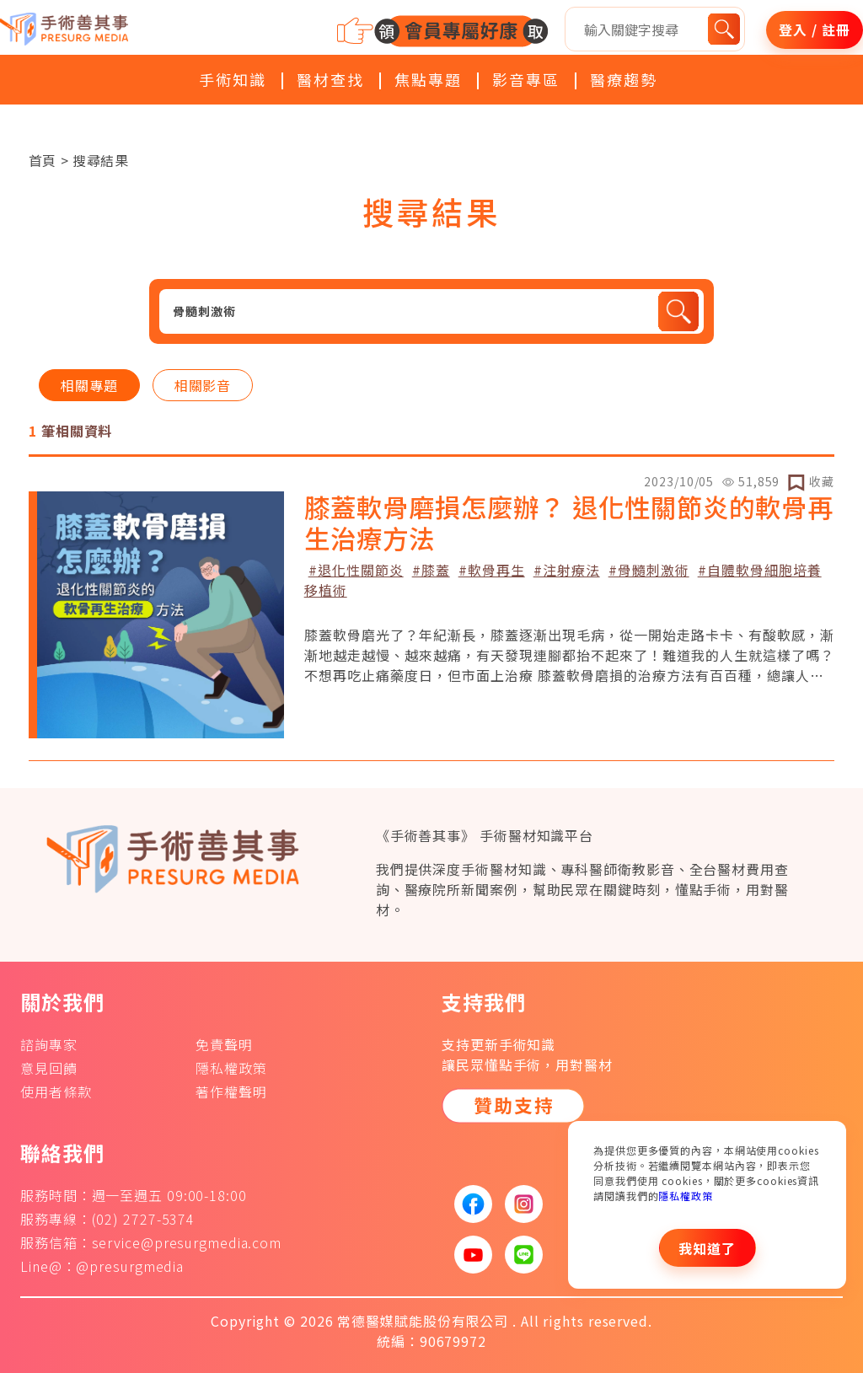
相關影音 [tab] (203, 385)
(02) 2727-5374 (144, 1219)
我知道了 (707, 1248)
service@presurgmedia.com (187, 1242)
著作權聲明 (231, 1091)
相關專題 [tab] (89, 385)
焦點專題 (428, 79)
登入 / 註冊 (814, 29)
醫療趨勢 (623, 79)
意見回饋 (49, 1068)
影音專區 (526, 79)
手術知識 (232, 79)
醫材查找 (330, 79)
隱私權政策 (685, 1195)
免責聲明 (224, 1044)
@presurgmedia (130, 1266)
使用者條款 (56, 1091)
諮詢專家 (49, 1044)
